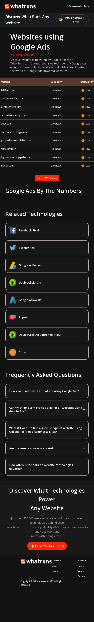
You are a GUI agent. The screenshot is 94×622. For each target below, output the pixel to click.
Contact (82, 566)
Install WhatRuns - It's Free (72, 19)
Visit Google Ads (22, 54)
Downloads (75, 6)
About (55, 566)
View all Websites (47, 178)
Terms (81, 571)
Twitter (55, 571)
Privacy (81, 576)
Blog (87, 6)
